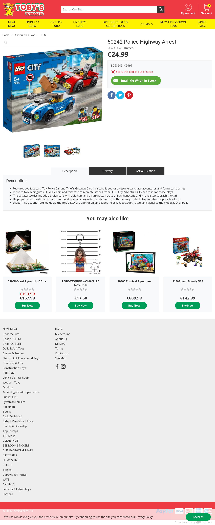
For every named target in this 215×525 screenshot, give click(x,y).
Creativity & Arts (13, 363)
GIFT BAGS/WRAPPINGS (18, 450)
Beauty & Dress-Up (15, 426)
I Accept (198, 517)
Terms (59, 348)
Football (8, 494)
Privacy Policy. (144, 517)
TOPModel (9, 436)
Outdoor (8, 387)
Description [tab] (69, 171)
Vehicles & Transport (16, 377)
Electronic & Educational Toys (21, 358)
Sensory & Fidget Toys (17, 489)
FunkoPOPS (10, 397)
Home (5, 35)
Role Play (8, 373)
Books (7, 411)
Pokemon (9, 407)
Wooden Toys (11, 382)
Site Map (60, 358)
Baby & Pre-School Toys (18, 421)
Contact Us (62, 353)
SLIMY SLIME (11, 460)
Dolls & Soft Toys (13, 348)
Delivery (60, 344)
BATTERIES (10, 455)
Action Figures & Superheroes (21, 392)
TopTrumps (10, 431)
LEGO (44, 35)
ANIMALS (9, 484)
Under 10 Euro (12, 339)
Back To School (12, 416)
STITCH (7, 465)
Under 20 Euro (12, 344)
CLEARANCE (10, 440)
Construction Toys (25, 35)
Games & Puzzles (13, 353)
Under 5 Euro (11, 334)
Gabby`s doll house (15, 474)
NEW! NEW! (10, 329)
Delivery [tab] (107, 171)
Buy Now (27, 305)
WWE (6, 479)
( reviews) (129, 48)
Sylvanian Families (14, 402)
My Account (62, 334)
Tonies (7, 470)
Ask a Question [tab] (145, 171)
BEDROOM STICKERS (16, 445)
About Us (61, 339)
